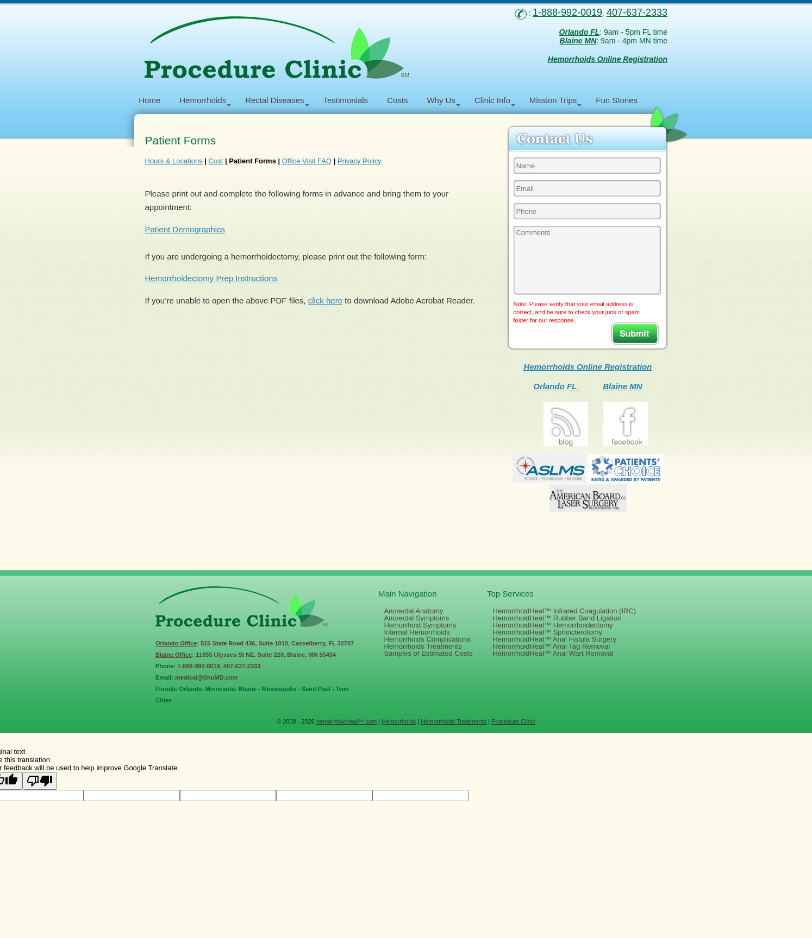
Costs (397, 100)
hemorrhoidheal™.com (346, 721)
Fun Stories (617, 100)
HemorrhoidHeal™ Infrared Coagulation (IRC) (564, 611)
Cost (216, 161)
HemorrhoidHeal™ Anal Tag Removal (551, 646)
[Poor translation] (39, 781)
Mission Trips (553, 100)
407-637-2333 (242, 666)
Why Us (441, 100)
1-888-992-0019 (198, 666)
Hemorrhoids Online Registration (588, 366)
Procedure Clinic (513, 721)
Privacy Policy (360, 161)
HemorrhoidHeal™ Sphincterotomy (547, 632)
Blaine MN (622, 386)
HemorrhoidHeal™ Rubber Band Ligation (556, 618)
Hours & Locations (174, 161)
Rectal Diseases (274, 100)
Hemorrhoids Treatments (422, 646)
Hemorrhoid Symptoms (420, 625)
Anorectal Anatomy (413, 611)
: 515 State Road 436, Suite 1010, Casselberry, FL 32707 (254, 643)
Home (149, 100)
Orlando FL (555, 386)
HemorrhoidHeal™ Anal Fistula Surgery (554, 639)
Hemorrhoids (202, 100)
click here (325, 300)
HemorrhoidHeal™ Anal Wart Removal (552, 653)
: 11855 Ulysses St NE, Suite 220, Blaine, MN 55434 (245, 654)
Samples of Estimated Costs (428, 653)
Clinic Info (492, 100)
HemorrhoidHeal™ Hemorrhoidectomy (552, 625)
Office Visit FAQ (307, 161)
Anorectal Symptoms (416, 618)
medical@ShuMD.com (206, 677)
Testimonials (345, 100)
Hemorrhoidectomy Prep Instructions (211, 278)
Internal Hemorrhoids (416, 632)
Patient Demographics (185, 229)
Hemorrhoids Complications (427, 639)
